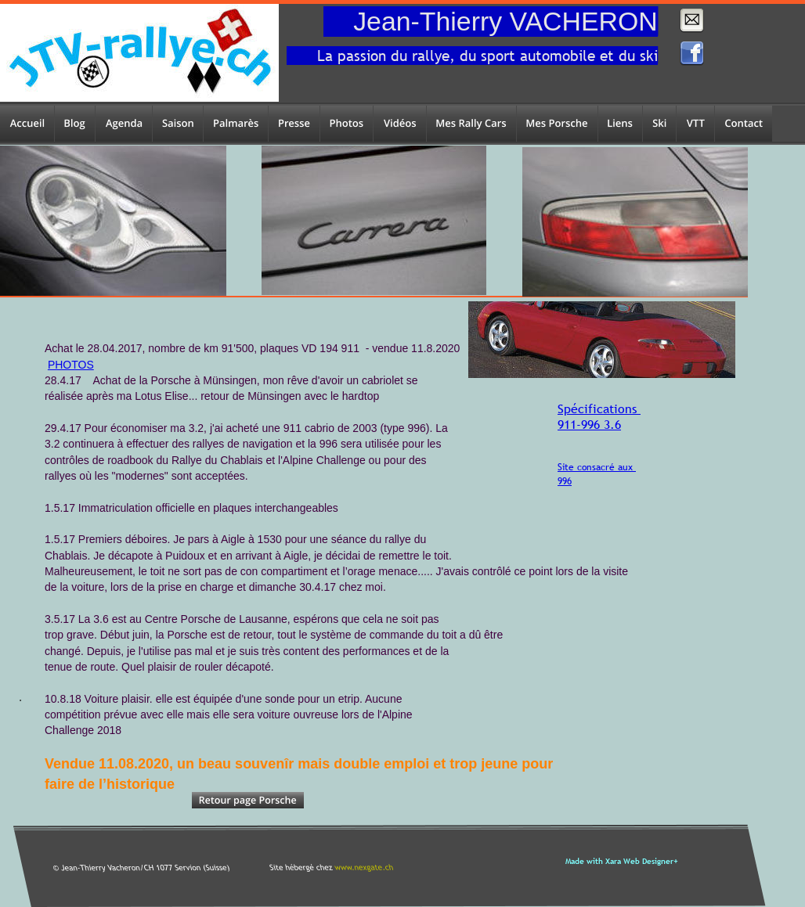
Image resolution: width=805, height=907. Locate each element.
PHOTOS (71, 364)
